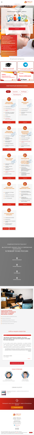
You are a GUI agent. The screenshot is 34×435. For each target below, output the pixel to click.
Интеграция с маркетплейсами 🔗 (8, 119)
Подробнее (17, 28)
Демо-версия (5, 228)
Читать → (29, 358)
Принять (31, 432)
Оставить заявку (12, 228)
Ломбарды (24, 91)
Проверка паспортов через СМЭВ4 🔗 (10, 110)
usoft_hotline (17, 425)
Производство (17, 94)
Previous (2, 298)
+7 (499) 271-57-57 (17, 4)
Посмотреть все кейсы (17, 363)
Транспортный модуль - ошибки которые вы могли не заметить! (18, 391)
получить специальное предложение (9, 53)
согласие (16, 432)
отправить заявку (17, 407)
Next (31, 298)
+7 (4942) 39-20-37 (18, 418)
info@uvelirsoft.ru (17, 420)
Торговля (15, 91)
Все (8, 91)
